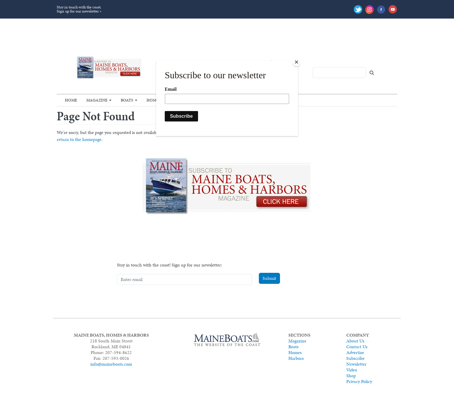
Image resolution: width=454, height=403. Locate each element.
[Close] (296, 62)
